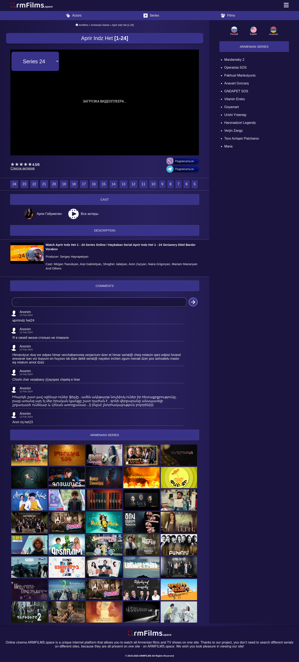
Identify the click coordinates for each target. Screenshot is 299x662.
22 (34, 184)
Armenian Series (254, 46)
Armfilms (83, 25)
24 (14, 184)
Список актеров (22, 168)
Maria (228, 146)
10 (153, 184)
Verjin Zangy (233, 130)
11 (143, 184)
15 (104, 184)
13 (123, 184)
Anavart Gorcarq (236, 83)
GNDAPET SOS (236, 91)
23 (24, 184)
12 (133, 184)
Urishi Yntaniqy (235, 115)
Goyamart (231, 107)
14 (113, 184)
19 (64, 184)
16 (94, 184)
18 (74, 184)
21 (44, 184)
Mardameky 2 (234, 59)
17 (84, 184)
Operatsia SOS (235, 67)
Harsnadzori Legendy (240, 122)
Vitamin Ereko (234, 99)
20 (54, 184)
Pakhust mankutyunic (240, 75)
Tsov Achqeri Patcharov (241, 138)
